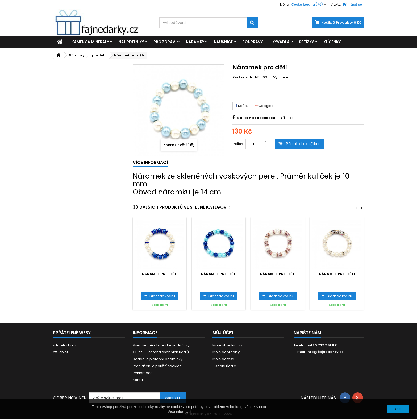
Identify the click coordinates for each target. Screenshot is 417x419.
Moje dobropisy (226, 352)
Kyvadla (281, 41)
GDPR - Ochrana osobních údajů (161, 352)
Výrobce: (281, 77)
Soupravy (252, 41)
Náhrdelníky (131, 41)
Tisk (290, 117)
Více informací (179, 411)
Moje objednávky (227, 345)
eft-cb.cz (61, 352)
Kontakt (139, 379)
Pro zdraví (164, 41)
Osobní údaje (224, 365)
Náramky (195, 41)
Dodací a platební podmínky (157, 359)
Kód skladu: (243, 77)
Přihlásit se (352, 4)
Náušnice (223, 41)
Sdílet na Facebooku (256, 117)
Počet (237, 143)
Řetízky (306, 41)
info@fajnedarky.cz (324, 351)
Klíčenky (332, 41)
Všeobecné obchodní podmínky (161, 345)
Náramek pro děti (160, 274)
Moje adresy (223, 359)
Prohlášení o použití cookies (157, 365)
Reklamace (143, 372)
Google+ (264, 105)
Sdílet (241, 105)
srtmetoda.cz (64, 345)
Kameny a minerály (90, 41)
